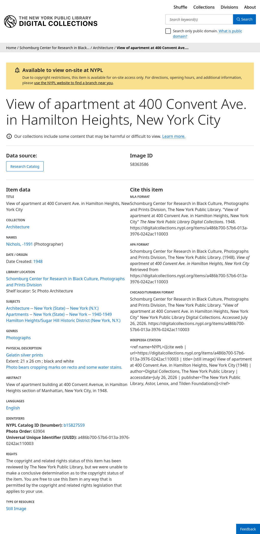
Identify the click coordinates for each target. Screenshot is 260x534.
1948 (38, 261)
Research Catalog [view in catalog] (24, 166)
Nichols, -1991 (19, 244)
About (250, 7)
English (13, 408)
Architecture (17, 227)
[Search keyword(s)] (198, 19)
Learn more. (173, 136)
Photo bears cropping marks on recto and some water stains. (64, 367)
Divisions (229, 7)
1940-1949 (102, 314)
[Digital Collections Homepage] (50, 21)
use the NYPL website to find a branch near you (73, 82)
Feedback (248, 529)
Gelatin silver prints (24, 355)
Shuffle (180, 7)
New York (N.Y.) (84, 308)
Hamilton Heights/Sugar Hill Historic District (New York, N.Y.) (63, 320)
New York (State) (49, 308)
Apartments (17, 314)
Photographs (18, 337)
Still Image (16, 508)
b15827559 (74, 425)
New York (78, 314)
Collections (204, 7)
